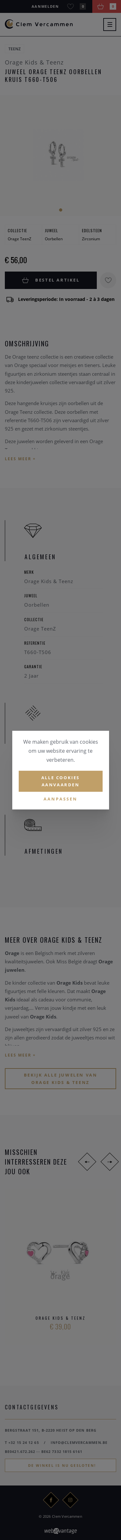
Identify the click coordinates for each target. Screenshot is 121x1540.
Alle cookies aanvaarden (60, 781)
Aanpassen (60, 799)
